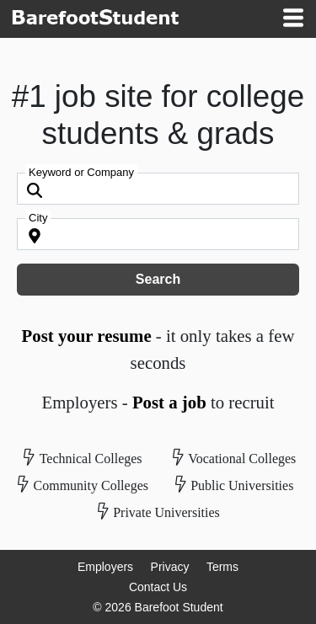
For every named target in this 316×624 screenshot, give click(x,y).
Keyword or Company (81, 172)
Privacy (170, 566)
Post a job (169, 402)
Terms (222, 566)
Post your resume (87, 335)
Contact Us (158, 587)
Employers (105, 566)
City (38, 217)
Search (158, 279)
